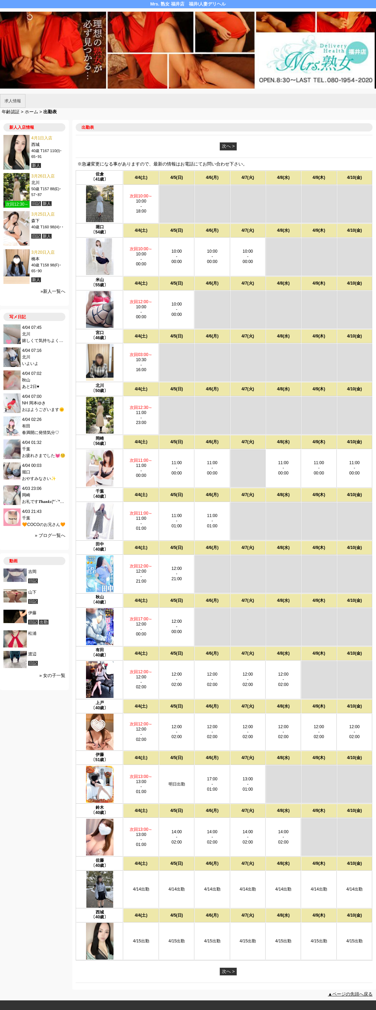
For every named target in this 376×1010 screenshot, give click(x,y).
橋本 (35, 258)
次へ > (228, 146)
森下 (35, 220)
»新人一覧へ (53, 291)
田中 (100, 544)
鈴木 (100, 807)
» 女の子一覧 (52, 675)
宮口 (100, 332)
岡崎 (100, 438)
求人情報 (12, 101)
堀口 (100, 227)
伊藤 (100, 754)
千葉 (100, 491)
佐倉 (100, 174)
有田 (100, 649)
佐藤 (100, 860)
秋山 (100, 597)
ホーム (31, 111)
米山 (100, 279)
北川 (100, 385)
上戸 (100, 702)
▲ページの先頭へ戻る (350, 994)
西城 (100, 912)
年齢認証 (11, 111)
